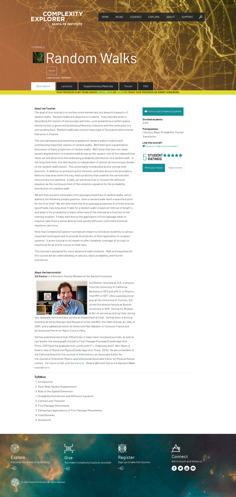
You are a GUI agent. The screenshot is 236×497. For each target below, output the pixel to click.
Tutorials (38, 47)
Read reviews (175, 168)
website (79, 363)
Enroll (52, 71)
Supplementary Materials (98, 86)
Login (216, 3)
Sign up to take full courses (134, 462)
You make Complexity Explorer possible (87, 462)
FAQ (145, 86)
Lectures (66, 86)
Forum (128, 86)
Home (105, 17)
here (47, 367)
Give (68, 458)
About (171, 17)
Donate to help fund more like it (161, 146)
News (119, 17)
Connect (180, 456)
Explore (154, 17)
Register (228, 3)
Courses (135, 17)
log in (120, 92)
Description (43, 86)
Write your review (154, 168)
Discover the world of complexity (30, 462)
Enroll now (105, 92)
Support (187, 17)
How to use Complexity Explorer (164, 111)
